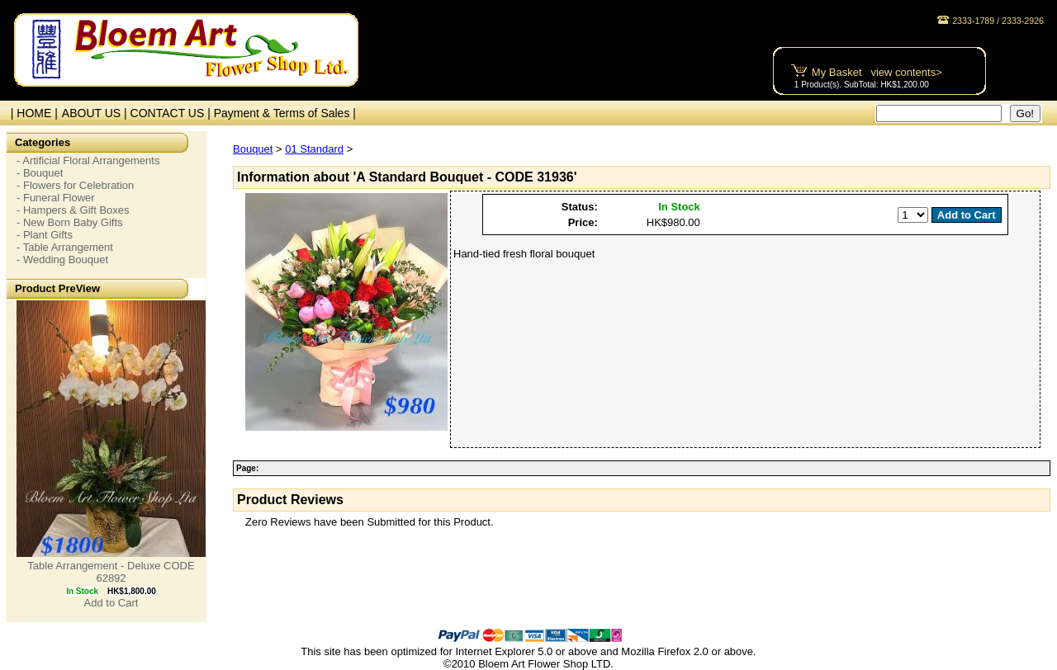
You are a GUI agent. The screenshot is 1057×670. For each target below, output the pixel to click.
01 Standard (314, 149)
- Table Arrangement (65, 247)
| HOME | (31, 113)
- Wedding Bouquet (62, 259)
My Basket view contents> (877, 72)
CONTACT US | (172, 113)
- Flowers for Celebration (75, 185)
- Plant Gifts (45, 235)
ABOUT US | (96, 113)
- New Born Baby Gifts (70, 222)
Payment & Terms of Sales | (285, 113)
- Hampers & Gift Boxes (73, 210)
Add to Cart (111, 603)
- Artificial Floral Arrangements (88, 160)
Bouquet (253, 149)
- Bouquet (40, 173)
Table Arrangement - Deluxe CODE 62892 (110, 571)
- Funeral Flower (56, 197)
